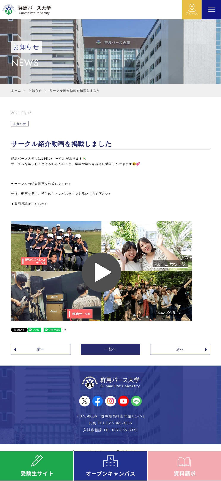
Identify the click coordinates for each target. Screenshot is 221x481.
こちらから (39, 203)
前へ (41, 349)
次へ (180, 349)
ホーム (16, 90)
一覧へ (110, 349)
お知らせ (35, 90)
